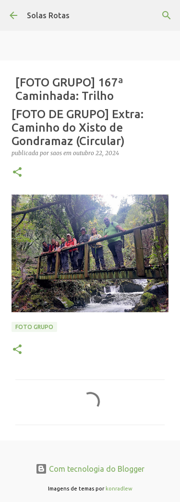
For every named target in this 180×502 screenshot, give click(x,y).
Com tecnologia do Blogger (90, 469)
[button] (17, 172)
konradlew (119, 488)
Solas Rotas (48, 15)
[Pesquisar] (166, 15)
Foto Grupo (34, 327)
